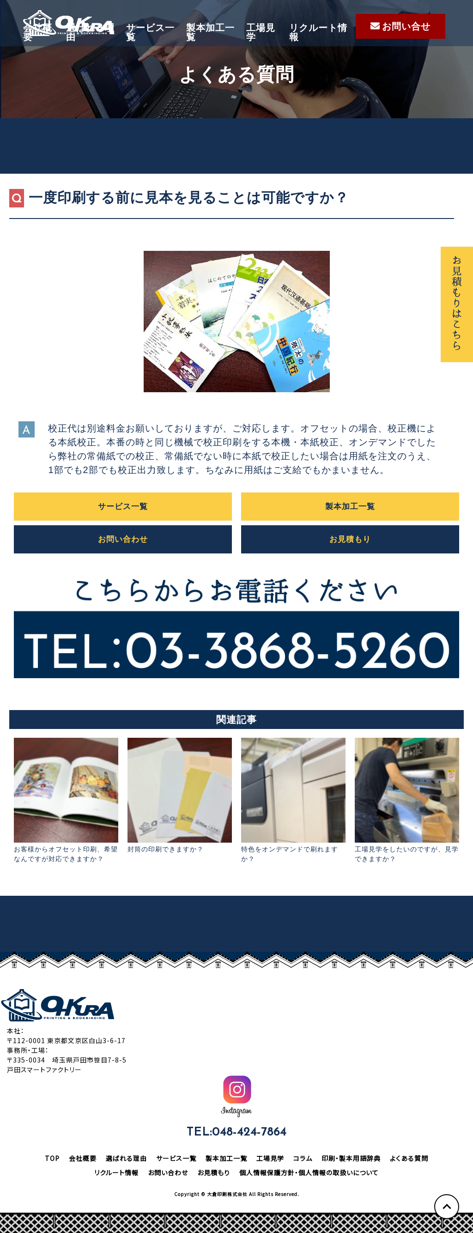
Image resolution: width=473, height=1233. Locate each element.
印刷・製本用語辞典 (351, 1158)
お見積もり (350, 539)
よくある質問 (409, 1158)
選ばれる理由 (90, 32)
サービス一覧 (150, 32)
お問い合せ (400, 26)
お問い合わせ (123, 539)
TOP (52, 1158)
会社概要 (37, 32)
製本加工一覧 (210, 32)
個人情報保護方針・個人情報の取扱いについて (309, 1172)
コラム (302, 1158)
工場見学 (260, 32)
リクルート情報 (318, 32)
